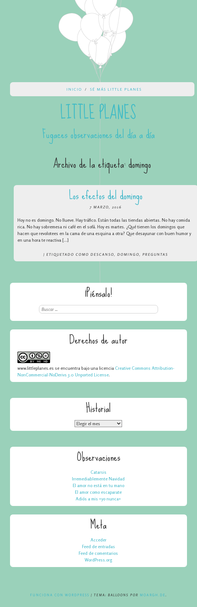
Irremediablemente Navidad (98, 479)
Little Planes (98, 113)
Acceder (98, 540)
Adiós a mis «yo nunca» (98, 499)
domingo (128, 254)
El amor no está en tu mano (98, 485)
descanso (102, 254)
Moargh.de (152, 595)
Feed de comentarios (98, 553)
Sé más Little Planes (116, 89)
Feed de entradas (98, 546)
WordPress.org (98, 560)
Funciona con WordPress (59, 595)
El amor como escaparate (98, 492)
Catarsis (98, 472)
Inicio (74, 89)
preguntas (155, 254)
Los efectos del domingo (105, 195)
